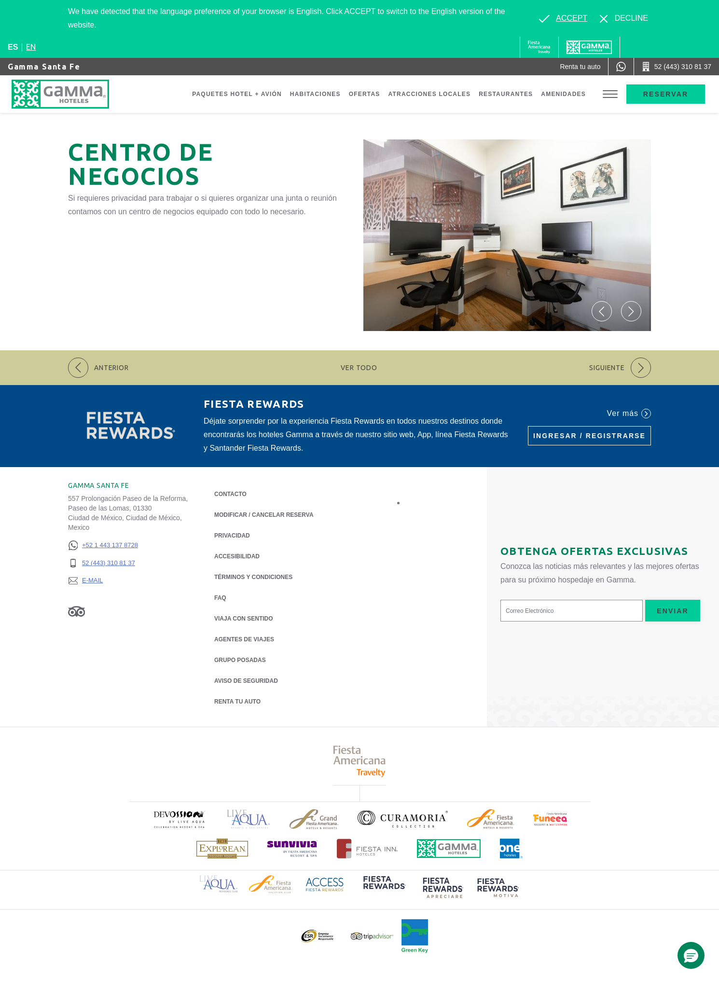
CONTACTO (230, 494)
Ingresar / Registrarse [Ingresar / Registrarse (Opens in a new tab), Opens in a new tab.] (589, 436)
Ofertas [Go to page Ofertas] (364, 94)
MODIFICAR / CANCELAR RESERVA (264, 514)
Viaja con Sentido (243, 618)
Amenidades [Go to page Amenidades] (563, 94)
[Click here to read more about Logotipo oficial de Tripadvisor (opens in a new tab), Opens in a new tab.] (372, 936)
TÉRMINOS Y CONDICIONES (253, 577)
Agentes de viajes (244, 639)
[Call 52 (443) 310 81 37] (676, 66)
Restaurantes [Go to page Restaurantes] (506, 94)
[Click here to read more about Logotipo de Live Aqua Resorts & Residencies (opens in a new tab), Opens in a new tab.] (248, 819)
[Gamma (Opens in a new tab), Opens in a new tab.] (539, 47)
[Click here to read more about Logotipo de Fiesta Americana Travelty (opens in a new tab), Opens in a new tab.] (360, 761)
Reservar (665, 94)
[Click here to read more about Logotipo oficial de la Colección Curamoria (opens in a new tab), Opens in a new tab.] (403, 819)
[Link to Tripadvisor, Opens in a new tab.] (76, 611)
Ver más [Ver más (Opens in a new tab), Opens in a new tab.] (629, 413)
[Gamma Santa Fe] (70, 94)
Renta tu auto (237, 701)
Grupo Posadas (240, 660)
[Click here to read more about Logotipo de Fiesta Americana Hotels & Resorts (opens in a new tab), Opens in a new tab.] (490, 819)
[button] (602, 311)
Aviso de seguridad (246, 680)
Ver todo (359, 368)
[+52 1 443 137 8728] (103, 545)
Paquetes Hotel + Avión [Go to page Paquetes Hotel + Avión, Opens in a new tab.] (237, 94)
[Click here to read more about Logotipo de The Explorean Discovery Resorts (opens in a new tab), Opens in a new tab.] (222, 848)
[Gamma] (589, 47)
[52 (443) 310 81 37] (103, 563)
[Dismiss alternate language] (624, 18)
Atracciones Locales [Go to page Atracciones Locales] (429, 94)
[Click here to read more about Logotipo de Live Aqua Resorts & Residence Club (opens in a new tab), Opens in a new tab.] (218, 883)
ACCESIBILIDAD (237, 556)
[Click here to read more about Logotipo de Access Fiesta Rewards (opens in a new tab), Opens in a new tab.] (325, 884)
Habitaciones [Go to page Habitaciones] (315, 94)
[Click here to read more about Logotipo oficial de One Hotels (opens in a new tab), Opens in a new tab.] (511, 848)
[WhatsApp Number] (621, 66)
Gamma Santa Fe (44, 66)
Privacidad (232, 535)
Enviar (673, 611)
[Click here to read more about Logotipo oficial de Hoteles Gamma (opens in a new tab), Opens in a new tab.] (449, 848)
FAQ (220, 597)
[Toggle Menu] (610, 94)
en (31, 46)
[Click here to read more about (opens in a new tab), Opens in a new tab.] (179, 819)
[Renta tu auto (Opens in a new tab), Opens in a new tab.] (580, 66)
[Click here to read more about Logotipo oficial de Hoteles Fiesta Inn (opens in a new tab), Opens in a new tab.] (367, 848)
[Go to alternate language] (563, 18)
